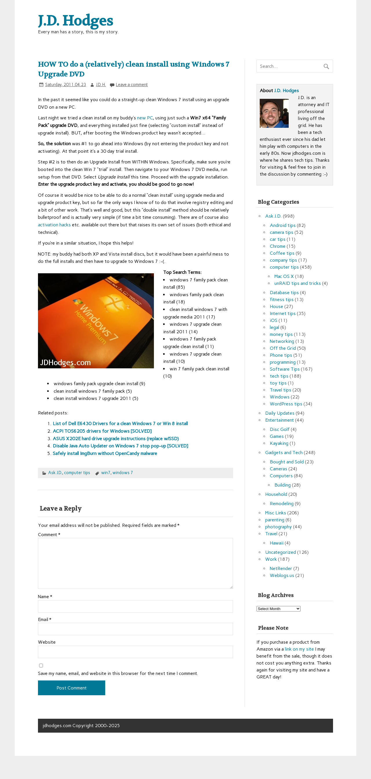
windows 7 (122, 472)
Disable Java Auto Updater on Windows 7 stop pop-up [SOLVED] (120, 446)
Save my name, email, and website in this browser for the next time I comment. (118, 673)
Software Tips (285, 369)
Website (47, 642)
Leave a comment (132, 84)
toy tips (278, 383)
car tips (277, 239)
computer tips (77, 472)
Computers (281, 475)
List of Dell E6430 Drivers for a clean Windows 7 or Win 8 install (120, 423)
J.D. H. (101, 84)
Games (277, 436)
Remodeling (282, 503)
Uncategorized (280, 552)
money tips (281, 334)
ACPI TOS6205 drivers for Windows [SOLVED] (102, 431)
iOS (273, 320)
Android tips (283, 225)
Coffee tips (282, 253)
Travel (271, 533)
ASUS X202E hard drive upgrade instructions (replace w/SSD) (116, 438)
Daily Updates (279, 413)
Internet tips (283, 313)
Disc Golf (280, 429)
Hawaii (276, 543)
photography (278, 526)
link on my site (299, 649)
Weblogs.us (282, 575)
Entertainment (279, 420)
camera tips (281, 232)
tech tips (279, 376)
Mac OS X (284, 276)
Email (44, 619)
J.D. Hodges (286, 90)
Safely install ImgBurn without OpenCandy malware (105, 453)
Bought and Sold (287, 462)
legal (274, 327)
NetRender (281, 568)
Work (271, 559)
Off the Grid (283, 348)
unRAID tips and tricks (297, 283)
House (276, 306)
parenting (274, 520)
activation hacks (54, 224)
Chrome (277, 246)
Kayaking (279, 443)
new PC (145, 118)
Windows (280, 397)
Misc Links (275, 513)
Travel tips (280, 390)
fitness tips (282, 299)
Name (45, 596)
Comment (49, 534)
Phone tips (281, 355)
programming (283, 362)
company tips (283, 260)
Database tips (284, 292)
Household (276, 494)
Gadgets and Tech (284, 452)
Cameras (278, 469)
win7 (105, 472)
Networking (282, 341)
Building (282, 485)
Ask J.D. (55, 472)
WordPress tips (286, 404)
